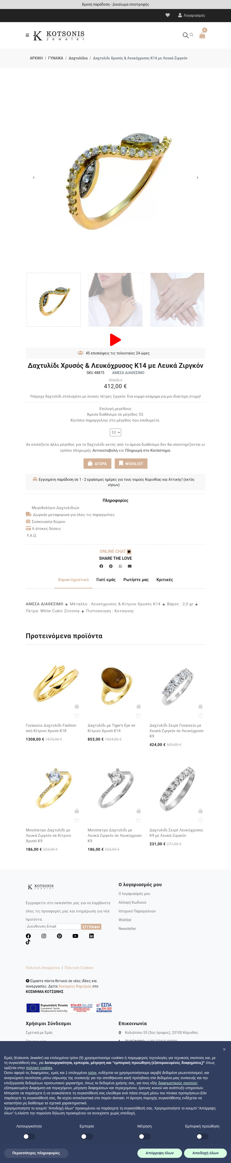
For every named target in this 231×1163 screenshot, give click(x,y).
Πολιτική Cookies (78, 968)
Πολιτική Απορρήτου (43, 968)
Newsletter (127, 929)
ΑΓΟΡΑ (97, 463)
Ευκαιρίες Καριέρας (75, 986)
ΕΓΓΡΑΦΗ (91, 927)
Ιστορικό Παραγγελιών (137, 911)
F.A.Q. (32, 535)
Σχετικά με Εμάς (39, 1033)
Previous (33, 177)
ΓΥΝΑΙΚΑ (55, 58)
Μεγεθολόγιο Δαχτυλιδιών (52, 507)
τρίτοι (92, 1073)
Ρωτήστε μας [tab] (136, 579)
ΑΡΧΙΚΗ (36, 58)
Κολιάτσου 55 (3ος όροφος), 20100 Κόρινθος (161, 1033)
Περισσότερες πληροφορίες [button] (36, 1153)
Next (197, 177)
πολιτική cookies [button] (39, 1068)
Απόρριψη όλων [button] (160, 1153)
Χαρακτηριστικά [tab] (73, 579)
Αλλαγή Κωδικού (132, 902)
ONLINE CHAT (115, 551)
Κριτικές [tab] (164, 579)
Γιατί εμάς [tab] (106, 579)
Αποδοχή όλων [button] (205, 1153)
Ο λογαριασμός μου (134, 894)
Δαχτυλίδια (78, 58)
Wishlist (125, 920)
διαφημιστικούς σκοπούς (177, 1083)
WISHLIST (131, 463)
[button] (224, 1049)
